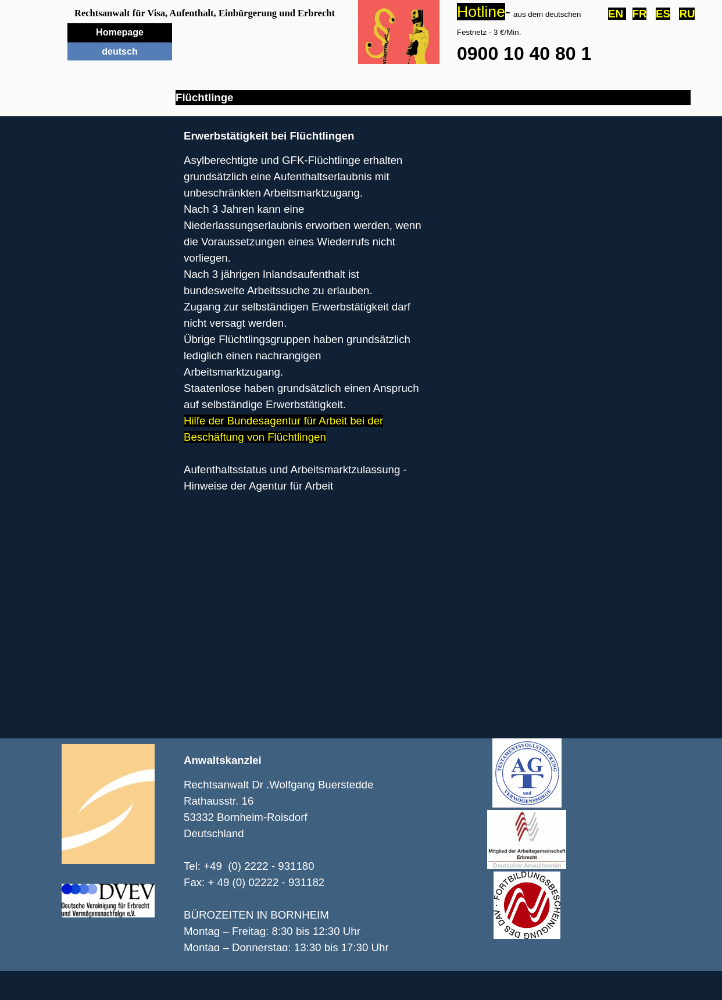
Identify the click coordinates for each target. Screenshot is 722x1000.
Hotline (481, 11)
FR (639, 14)
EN (617, 14)
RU (687, 14)
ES (663, 14)
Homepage (120, 32)
